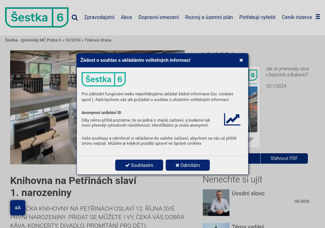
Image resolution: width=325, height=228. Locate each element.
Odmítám (188, 165)
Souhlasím (139, 165)
